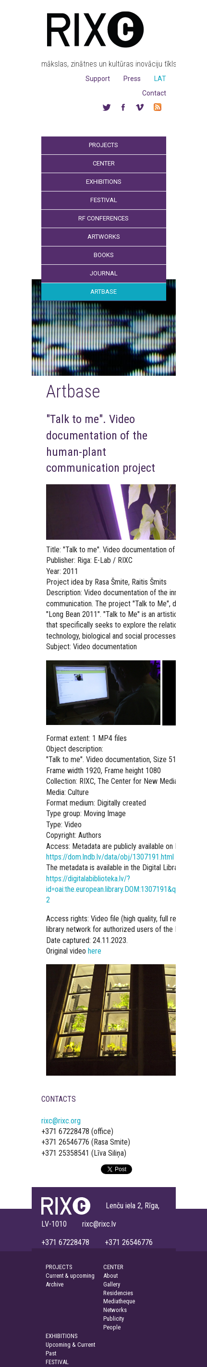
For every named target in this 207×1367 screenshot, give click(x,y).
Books (104, 255)
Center (104, 163)
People (112, 1327)
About (110, 1275)
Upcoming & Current (70, 1344)
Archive (54, 1284)
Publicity (113, 1318)
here (94, 951)
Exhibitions (104, 181)
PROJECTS (59, 1267)
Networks (115, 1309)
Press (132, 78)
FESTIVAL (57, 1362)
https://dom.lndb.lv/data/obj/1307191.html (110, 856)
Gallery (111, 1284)
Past (51, 1353)
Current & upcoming (70, 1275)
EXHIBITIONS (61, 1336)
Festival (103, 200)
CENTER (113, 1267)
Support (97, 78)
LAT (160, 78)
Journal (104, 273)
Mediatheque (119, 1301)
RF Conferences (103, 218)
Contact (154, 93)
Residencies (118, 1293)
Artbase (103, 291)
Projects (103, 145)
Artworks (103, 236)
